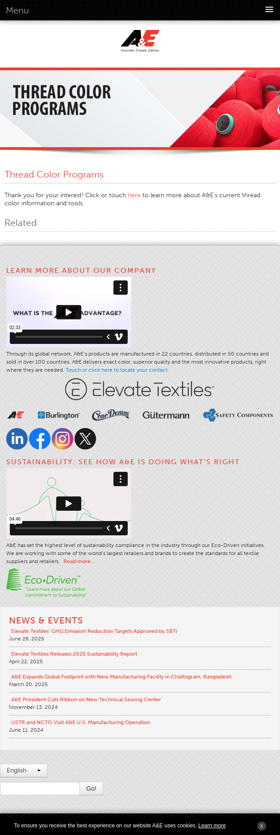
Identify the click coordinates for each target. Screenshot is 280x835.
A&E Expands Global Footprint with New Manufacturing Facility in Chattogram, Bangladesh (121, 677)
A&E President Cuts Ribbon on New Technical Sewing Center (86, 699)
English (24, 770)
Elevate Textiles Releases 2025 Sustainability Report (74, 654)
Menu (17, 10)
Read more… (79, 561)
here (134, 195)
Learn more (212, 825)
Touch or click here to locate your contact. (117, 370)
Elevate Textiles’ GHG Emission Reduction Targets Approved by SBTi (94, 631)
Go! (91, 788)
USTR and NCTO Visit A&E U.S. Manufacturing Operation (80, 722)
